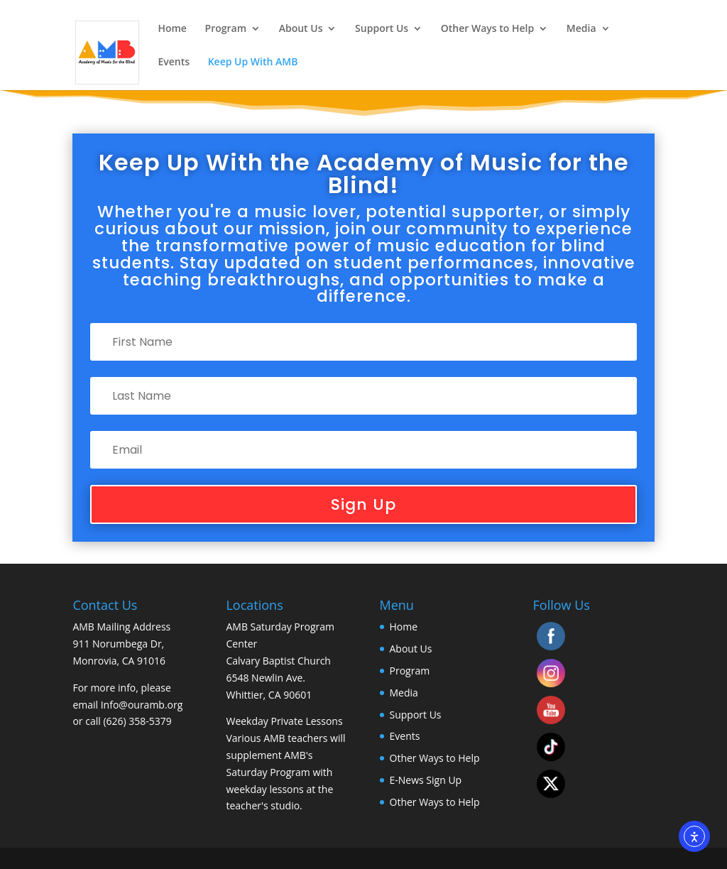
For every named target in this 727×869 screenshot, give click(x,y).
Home (172, 29)
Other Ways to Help (487, 29)
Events (174, 62)
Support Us (381, 29)
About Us (301, 29)
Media (581, 29)
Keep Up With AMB (253, 62)
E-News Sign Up (426, 780)
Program (225, 29)
